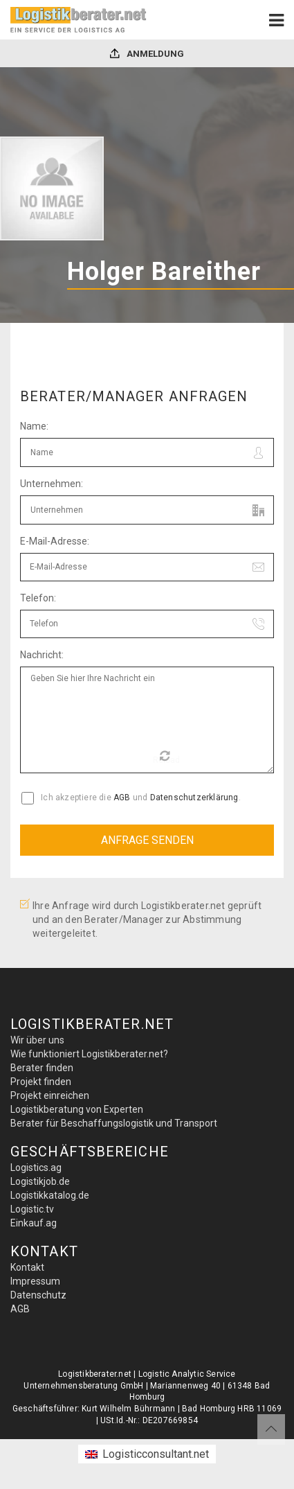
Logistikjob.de (40, 1181)
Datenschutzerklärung (194, 797)
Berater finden (41, 1067)
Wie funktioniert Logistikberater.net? (89, 1053)
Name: (34, 426)
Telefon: (38, 597)
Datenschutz (38, 1295)
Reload (166, 757)
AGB (122, 797)
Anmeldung (147, 54)
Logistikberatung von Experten (76, 1109)
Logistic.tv (32, 1209)
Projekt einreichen (49, 1095)
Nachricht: (42, 654)
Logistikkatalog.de (49, 1195)
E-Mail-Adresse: (54, 541)
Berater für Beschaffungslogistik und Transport (113, 1123)
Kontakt (27, 1267)
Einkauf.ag (33, 1222)
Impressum (35, 1281)
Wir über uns (37, 1040)
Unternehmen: (51, 483)
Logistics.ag (36, 1167)
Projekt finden (40, 1081)
